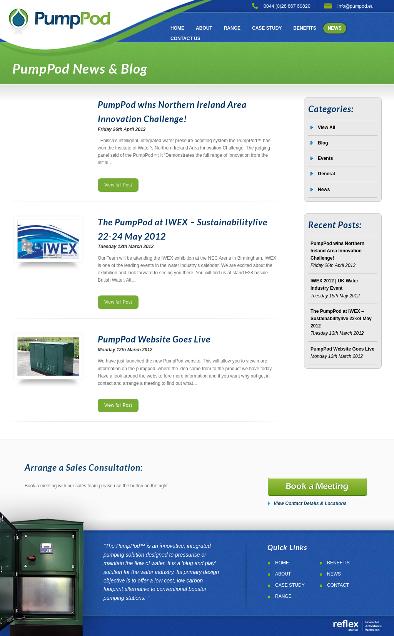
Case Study (267, 28)
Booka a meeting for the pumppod (317, 487)
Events (325, 158)
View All (326, 127)
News (335, 28)
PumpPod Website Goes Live (154, 339)
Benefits (304, 28)
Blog (323, 143)
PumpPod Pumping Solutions (59, 18)
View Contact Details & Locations (310, 503)
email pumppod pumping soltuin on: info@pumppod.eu (349, 5)
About (204, 28)
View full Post (118, 185)
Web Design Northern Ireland (357, 625)
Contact (338, 585)
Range (232, 28)
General (326, 173)
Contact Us (185, 38)
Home (177, 28)
